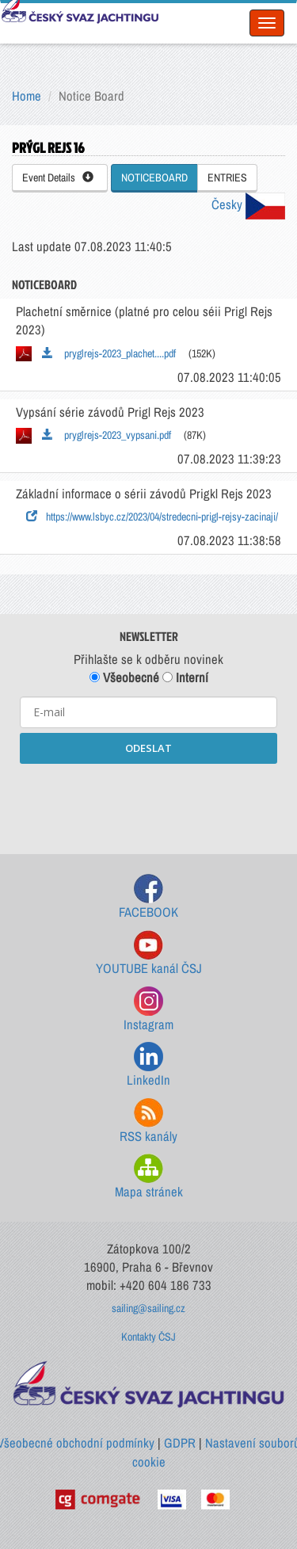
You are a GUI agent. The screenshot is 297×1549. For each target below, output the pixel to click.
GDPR (180, 1443)
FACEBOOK (148, 897)
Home (26, 96)
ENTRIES (227, 177)
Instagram (148, 1009)
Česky (248, 204)
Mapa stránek (149, 1177)
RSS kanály (148, 1121)
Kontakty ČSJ (148, 1337)
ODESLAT (148, 748)
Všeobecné (124, 677)
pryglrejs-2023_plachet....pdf (109, 353)
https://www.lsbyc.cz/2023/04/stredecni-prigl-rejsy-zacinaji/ (152, 516)
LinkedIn (148, 1065)
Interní (185, 677)
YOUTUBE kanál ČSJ (149, 953)
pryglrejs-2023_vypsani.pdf (106, 435)
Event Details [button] (57, 177)
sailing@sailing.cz (148, 1308)
